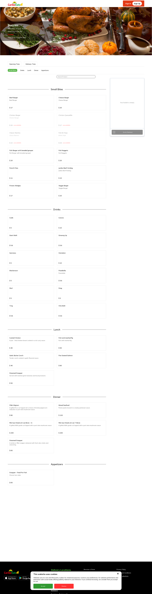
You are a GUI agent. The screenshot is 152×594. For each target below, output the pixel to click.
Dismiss (64, 586)
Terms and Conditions (123, 573)
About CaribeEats (122, 576)
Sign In (128, 3)
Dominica (54, 591)
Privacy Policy (121, 569)
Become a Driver (89, 569)
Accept (43, 586)
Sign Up (137, 3)
